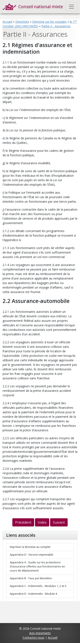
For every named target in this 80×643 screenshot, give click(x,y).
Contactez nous (33, 637)
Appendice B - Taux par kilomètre (31, 578)
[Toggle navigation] (71, 6)
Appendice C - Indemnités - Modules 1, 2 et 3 (38, 586)
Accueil (7, 22)
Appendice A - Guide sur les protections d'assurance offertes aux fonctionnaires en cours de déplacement (37, 566)
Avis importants (40, 633)
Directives (22, 22)
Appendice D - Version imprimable (31, 554)
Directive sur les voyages (49, 22)
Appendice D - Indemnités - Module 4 (33, 594)
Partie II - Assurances (56, 26)
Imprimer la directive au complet (30, 547)
